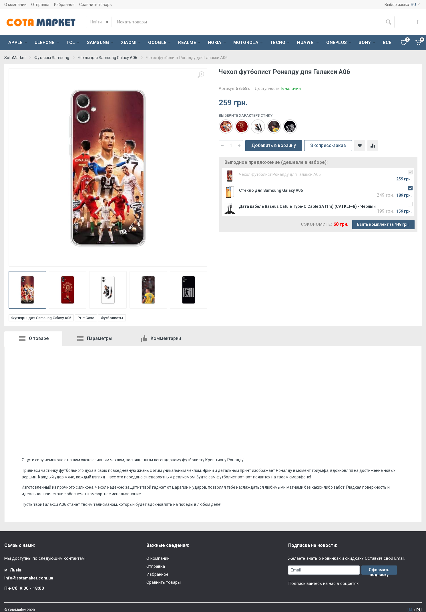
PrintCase (85, 318)
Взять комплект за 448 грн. (383, 224)
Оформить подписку (379, 571)
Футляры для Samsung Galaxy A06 (41, 318)
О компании (15, 5)
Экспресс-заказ (328, 145)
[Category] (99, 22)
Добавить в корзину (273, 145)
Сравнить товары (95, 5)
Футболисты (112, 318)
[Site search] (247, 22)
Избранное (64, 5)
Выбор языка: (402, 4)
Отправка (40, 5)
